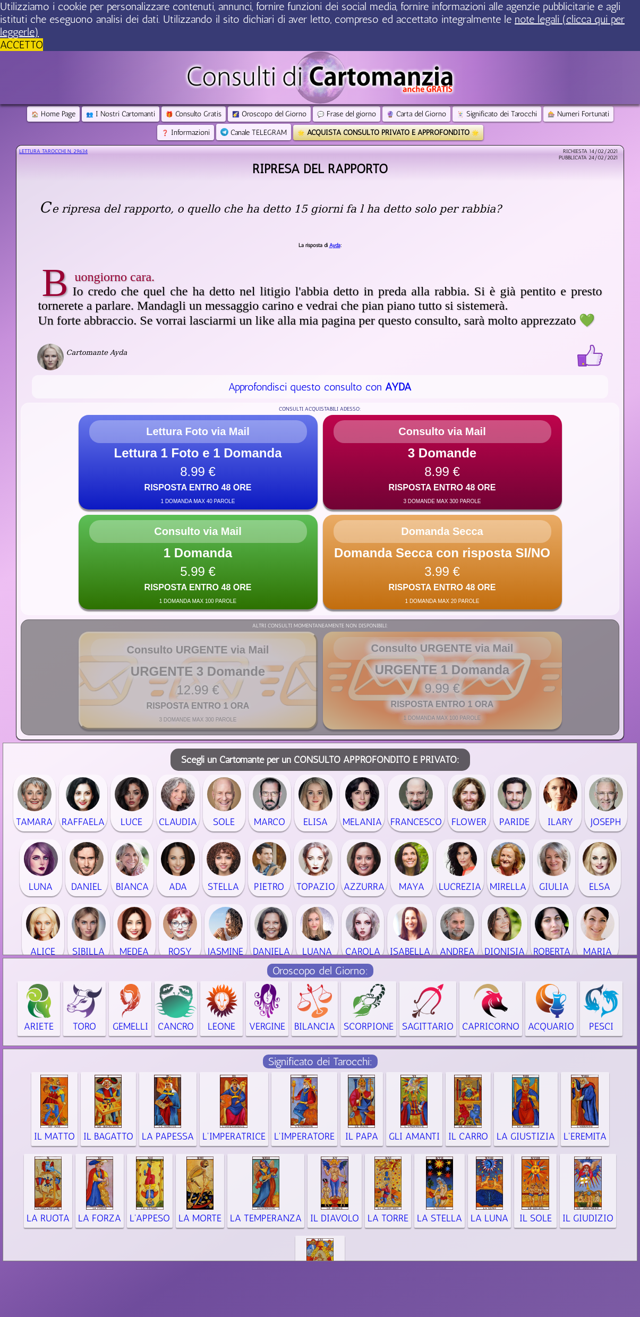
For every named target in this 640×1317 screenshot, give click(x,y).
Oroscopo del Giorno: (320, 970)
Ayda (334, 245)
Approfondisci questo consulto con (319, 386)
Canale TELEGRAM (253, 132)
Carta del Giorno (416, 113)
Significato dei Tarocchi (497, 113)
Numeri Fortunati (578, 113)
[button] (198, 462)
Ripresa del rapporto (320, 168)
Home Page (53, 113)
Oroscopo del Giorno (269, 113)
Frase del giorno (346, 113)
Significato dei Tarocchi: (320, 1061)
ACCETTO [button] (21, 44)
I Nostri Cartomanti (120, 113)
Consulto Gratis (193, 113)
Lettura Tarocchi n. (53, 151)
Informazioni (185, 132)
